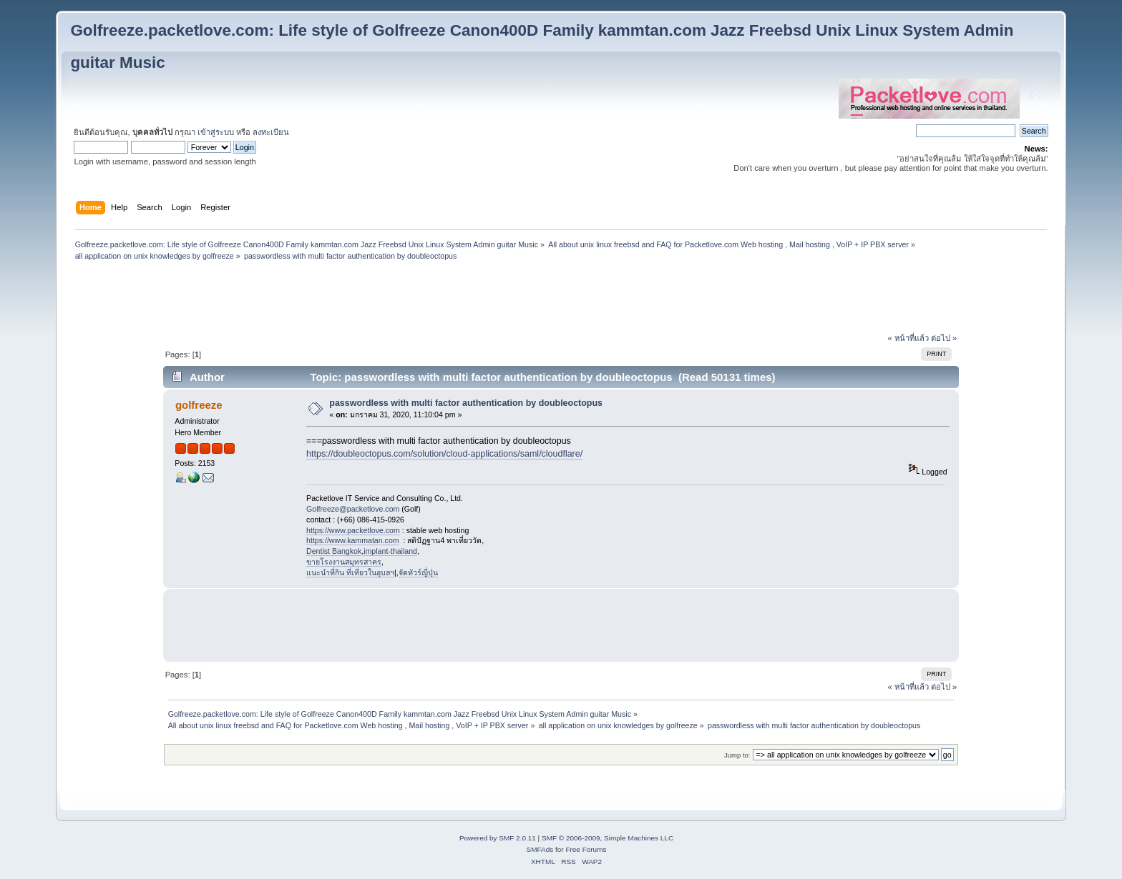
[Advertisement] (561, 298)
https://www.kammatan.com (352, 540)
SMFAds (540, 849)
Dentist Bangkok (333, 551)
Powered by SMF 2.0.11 (497, 838)
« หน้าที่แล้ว (908, 338)
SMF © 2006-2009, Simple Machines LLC (607, 838)
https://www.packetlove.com (353, 530)
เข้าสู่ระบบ (215, 132)
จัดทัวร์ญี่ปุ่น (418, 572)
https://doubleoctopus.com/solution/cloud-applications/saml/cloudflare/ (444, 454)
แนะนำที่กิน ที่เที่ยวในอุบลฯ (350, 572)
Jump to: (737, 755)
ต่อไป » (944, 338)
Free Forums (585, 849)
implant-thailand (390, 551)
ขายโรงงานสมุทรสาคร (343, 561)
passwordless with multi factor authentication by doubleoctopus (466, 403)
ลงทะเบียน (271, 132)
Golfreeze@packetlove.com (352, 509)
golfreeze (199, 405)
